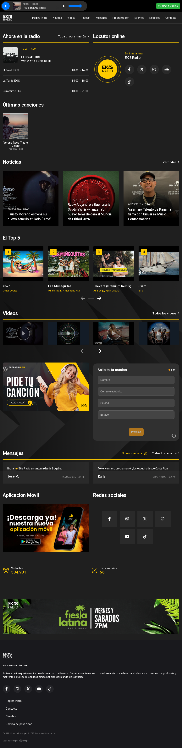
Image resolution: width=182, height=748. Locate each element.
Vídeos (71, 17)
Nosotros (154, 17)
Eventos (139, 17)
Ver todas (171, 162)
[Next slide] (99, 298)
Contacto (170, 17)
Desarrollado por (16, 741)
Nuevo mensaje (134, 453)
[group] (23, 269)
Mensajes (101, 17)
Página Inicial (39, 17)
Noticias (57, 17)
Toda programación (73, 36)
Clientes (11, 716)
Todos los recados (165, 453)
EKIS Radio (44, 60)
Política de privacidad (19, 724)
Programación (121, 17)
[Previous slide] (83, 298)
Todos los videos (165, 313)
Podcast (85, 17)
